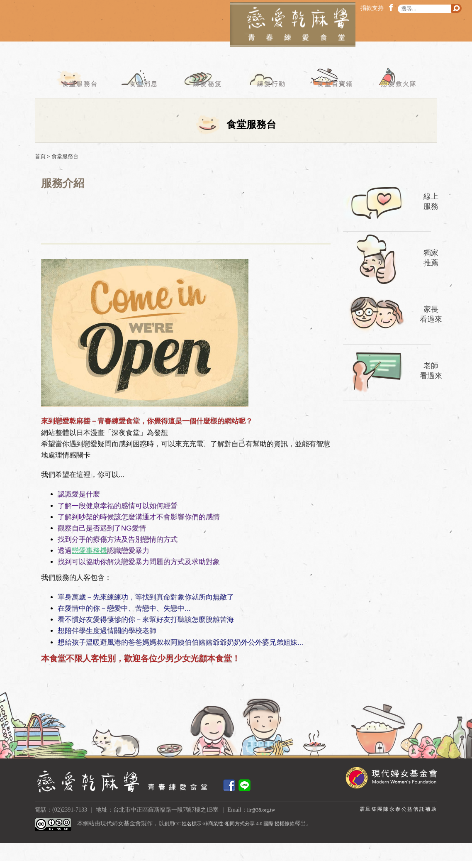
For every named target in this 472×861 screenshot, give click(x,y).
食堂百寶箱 (332, 101)
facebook (392, 7)
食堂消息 (140, 101)
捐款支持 (372, 8)
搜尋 (456, 8)
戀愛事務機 (89, 568)
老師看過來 (431, 388)
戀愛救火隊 (396, 101)
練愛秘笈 (204, 101)
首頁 (40, 174)
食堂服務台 (76, 101)
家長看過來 (431, 332)
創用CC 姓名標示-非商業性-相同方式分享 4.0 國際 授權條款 (240, 842)
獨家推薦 (430, 275)
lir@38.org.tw (263, 827)
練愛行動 (267, 101)
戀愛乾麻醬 (236, 36)
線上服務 (430, 219)
